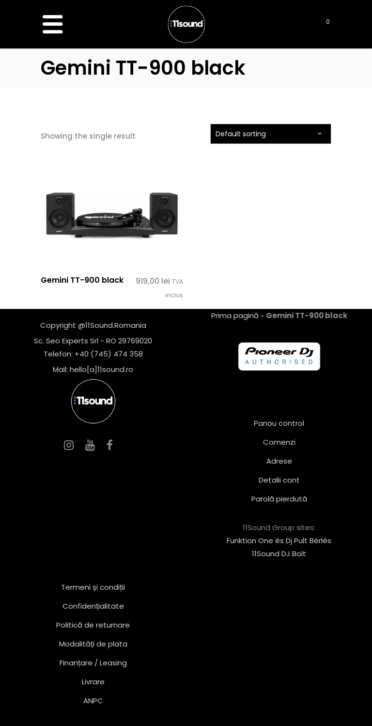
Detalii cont (279, 480)
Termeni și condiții (93, 587)
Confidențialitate (93, 606)
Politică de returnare (93, 625)
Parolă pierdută (279, 499)
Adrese (279, 461)
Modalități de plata (93, 644)
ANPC (93, 700)
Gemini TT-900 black (82, 280)
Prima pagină (235, 315)
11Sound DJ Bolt (279, 554)
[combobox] (270, 134)
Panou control (279, 423)
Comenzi (279, 442)
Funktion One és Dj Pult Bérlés (279, 540)
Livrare (93, 682)
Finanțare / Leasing (93, 663)
